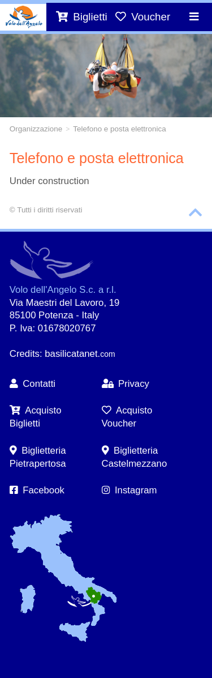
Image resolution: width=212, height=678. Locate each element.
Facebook (37, 490)
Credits (25, 353)
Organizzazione (36, 129)
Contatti (32, 383)
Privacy (125, 383)
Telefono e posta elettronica (119, 129)
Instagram (129, 490)
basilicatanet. (80, 353)
